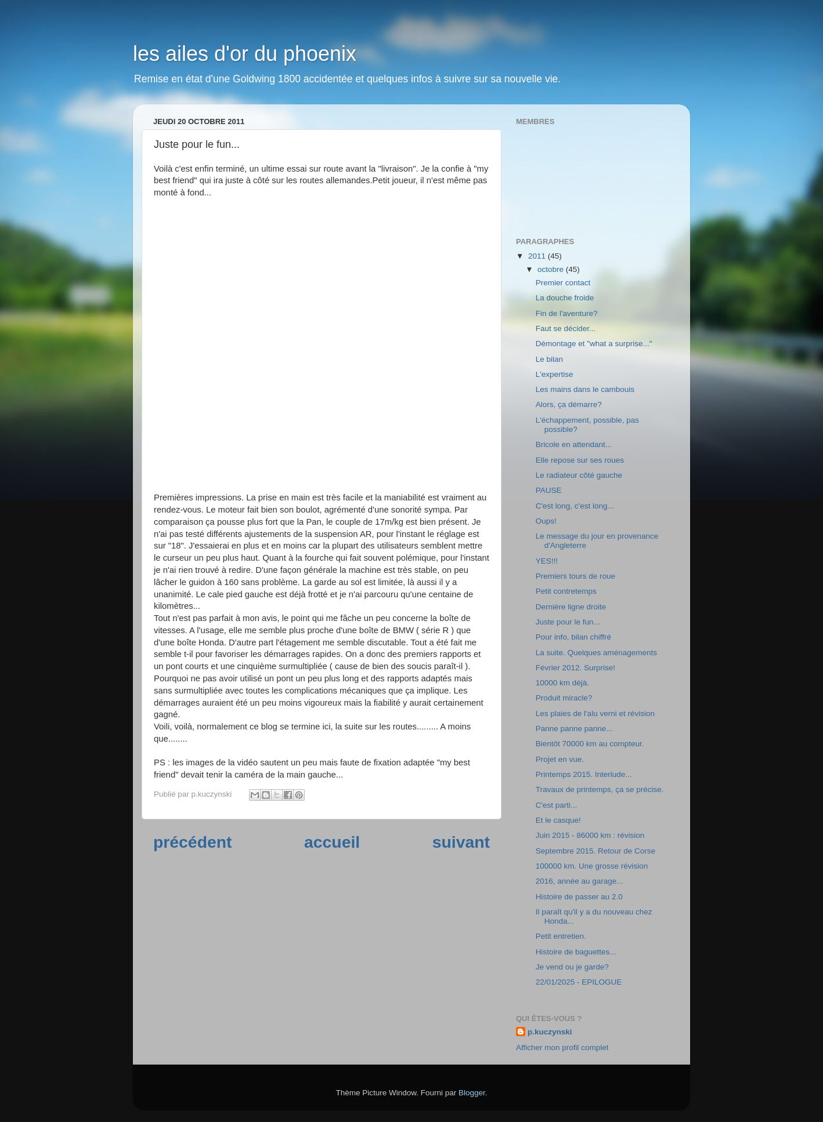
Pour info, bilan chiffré (573, 637)
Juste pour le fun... (568, 622)
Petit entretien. (561, 936)
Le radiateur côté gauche (579, 475)
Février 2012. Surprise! (575, 667)
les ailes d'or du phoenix (244, 54)
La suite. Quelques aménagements (596, 652)
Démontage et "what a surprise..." (594, 343)
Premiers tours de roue (575, 576)
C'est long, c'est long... (575, 506)
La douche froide (565, 297)
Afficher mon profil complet (562, 1047)
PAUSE (549, 490)
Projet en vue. (560, 759)
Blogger (472, 1092)
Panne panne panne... (574, 728)
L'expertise (554, 374)
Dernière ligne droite (571, 606)
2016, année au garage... (579, 881)
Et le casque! (558, 820)
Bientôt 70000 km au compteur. (590, 743)
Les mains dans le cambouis (585, 389)
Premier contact (563, 282)
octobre (551, 269)
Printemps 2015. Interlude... (584, 774)
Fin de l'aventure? (567, 313)
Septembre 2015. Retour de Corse (595, 851)
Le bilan (549, 359)
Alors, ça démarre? (569, 404)
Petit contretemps (566, 591)
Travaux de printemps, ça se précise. (600, 789)
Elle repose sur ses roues (580, 460)
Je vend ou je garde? (572, 967)
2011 (538, 256)
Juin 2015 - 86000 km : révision (590, 835)
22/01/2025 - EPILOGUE (579, 982)
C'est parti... (556, 805)
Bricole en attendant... (574, 444)
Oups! (546, 521)
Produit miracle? (564, 697)
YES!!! (547, 561)
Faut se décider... (566, 328)
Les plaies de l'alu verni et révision (595, 713)
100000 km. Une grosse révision (592, 866)
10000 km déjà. (562, 682)
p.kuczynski (550, 1031)
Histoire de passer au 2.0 (579, 896)
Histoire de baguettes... (576, 951)
